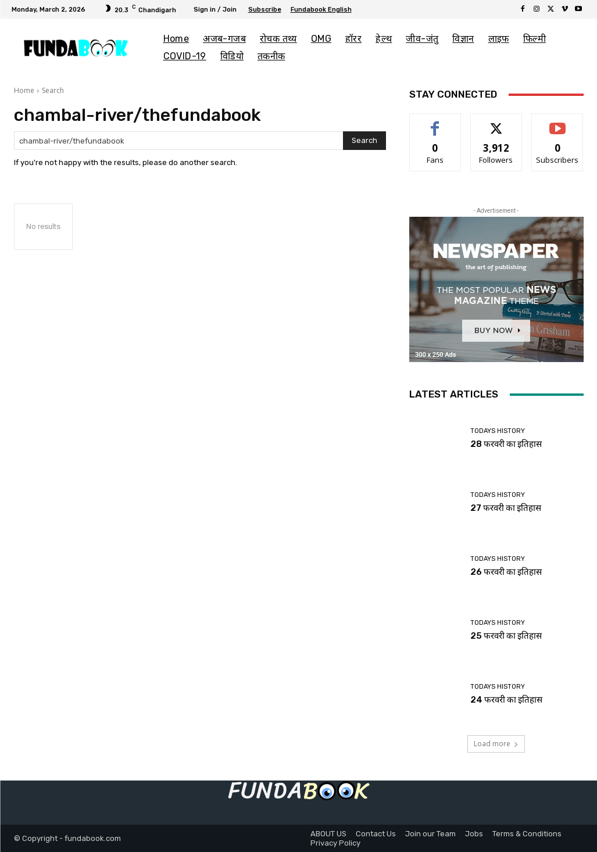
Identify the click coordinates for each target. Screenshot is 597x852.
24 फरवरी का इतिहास (506, 700)
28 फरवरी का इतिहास (506, 444)
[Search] (364, 140)
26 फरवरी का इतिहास (506, 572)
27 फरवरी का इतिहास (505, 508)
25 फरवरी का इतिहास (506, 636)
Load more (496, 744)
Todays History (497, 431)
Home (24, 90)
